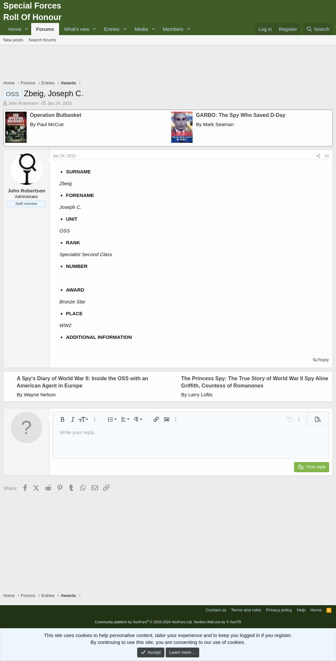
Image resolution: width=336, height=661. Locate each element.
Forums (45, 29)
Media (141, 29)
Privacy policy (279, 609)
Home (14, 29)
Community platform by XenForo (144, 622)
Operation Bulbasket (55, 115)
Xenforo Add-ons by (217, 622)
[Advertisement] (168, 63)
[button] (26, 29)
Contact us (216, 609)
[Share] (318, 156)
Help (301, 609)
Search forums (42, 39)
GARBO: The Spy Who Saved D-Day (240, 115)
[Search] (318, 29)
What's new (76, 29)
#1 (327, 156)
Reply (323, 359)
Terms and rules (246, 609)
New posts (13, 39)
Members (173, 29)
